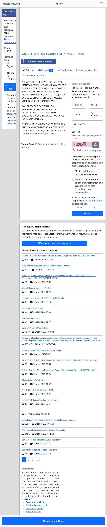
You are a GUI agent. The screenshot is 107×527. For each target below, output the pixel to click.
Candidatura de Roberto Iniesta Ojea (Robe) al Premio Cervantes (49, 420)
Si (81, 207)
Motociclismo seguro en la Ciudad (36, 288)
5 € (8, 47)
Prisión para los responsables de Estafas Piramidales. (44, 430)
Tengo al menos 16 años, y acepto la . (87, 200)
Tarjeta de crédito (10, 76)
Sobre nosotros (33, 511)
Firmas (45, 70)
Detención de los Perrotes (32, 308)
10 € (9, 51)
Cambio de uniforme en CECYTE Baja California (43, 298)
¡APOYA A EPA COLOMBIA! (35, 328)
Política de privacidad (86, 70)
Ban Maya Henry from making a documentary (41, 440)
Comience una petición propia (54, 243)
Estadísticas (65, 70)
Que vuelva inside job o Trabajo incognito (39, 450)
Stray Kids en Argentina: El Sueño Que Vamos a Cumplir (46, 266)
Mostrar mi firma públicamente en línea (86, 173)
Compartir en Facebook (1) (37, 61)
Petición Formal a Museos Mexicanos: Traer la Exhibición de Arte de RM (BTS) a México (60, 370)
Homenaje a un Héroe (31, 318)
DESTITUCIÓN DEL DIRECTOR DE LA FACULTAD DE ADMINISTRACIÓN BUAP (59, 360)
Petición (28, 70)
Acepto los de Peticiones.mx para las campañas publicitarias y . (14, 109)
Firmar (87, 213)
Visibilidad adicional (34, 75)
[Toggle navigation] (101, 3)
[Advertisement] (62, 30)
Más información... (10, 41)
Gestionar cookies (35, 508)
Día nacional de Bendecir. (32, 380)
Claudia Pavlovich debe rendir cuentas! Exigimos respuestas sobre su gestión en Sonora (59, 256)
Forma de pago (8, 58)
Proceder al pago (10, 87)
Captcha (76, 131)
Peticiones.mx (11, 3)
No (94, 207)
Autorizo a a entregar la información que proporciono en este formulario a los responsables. (89, 186)
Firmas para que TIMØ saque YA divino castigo (42, 350)
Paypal (10, 66)
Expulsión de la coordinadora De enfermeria (40, 400)
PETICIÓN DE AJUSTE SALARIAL (38, 390)
